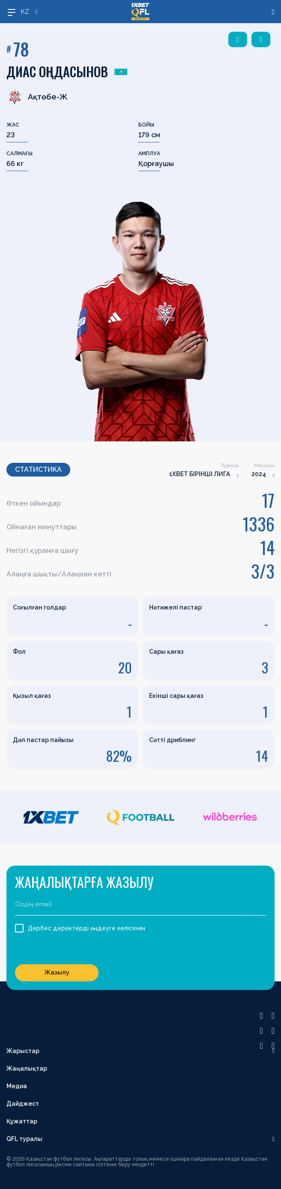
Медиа (16, 1086)
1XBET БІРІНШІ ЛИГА (199, 474)
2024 (258, 474)
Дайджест (22, 1103)
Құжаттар (21, 1121)
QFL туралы (24, 1138)
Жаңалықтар (26, 1068)
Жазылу (57, 972)
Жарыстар (22, 1050)
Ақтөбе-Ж (36, 96)
